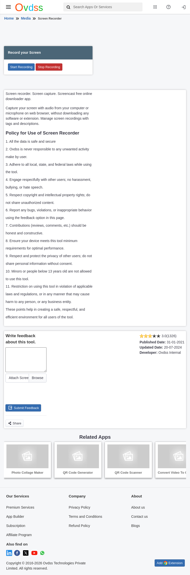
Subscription (15, 526)
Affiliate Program (19, 535)
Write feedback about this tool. (20, 339)
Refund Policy (79, 526)
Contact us (139, 517)
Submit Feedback (23, 407)
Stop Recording (49, 67)
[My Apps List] (155, 6)
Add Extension (170, 563)
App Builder (15, 517)
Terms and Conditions (85, 517)
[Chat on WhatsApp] (42, 553)
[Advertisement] (94, 34)
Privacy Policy (79, 507)
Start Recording (21, 67)
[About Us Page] (168, 6)
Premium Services (20, 507)
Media (26, 18)
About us (138, 507)
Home (9, 18)
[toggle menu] (8, 6)
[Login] (183, 6)
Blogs (135, 526)
